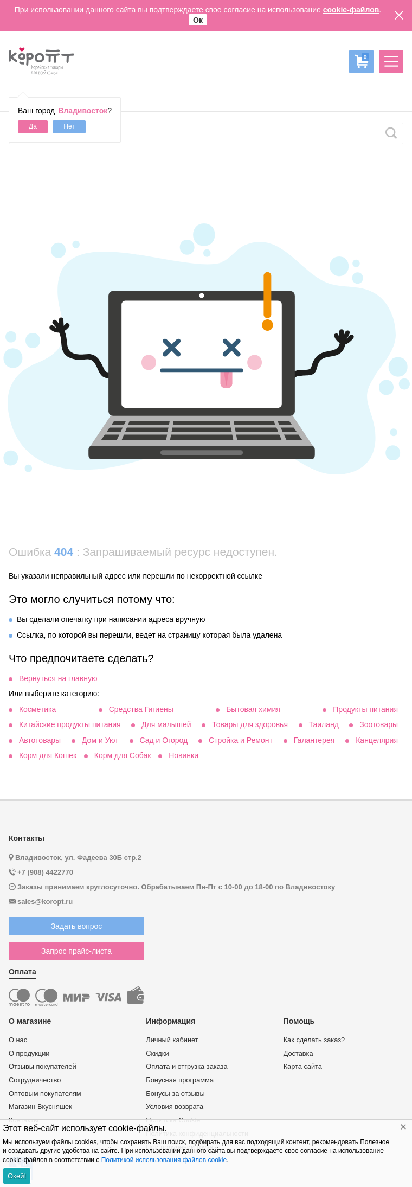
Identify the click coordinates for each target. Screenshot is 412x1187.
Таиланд (323, 724)
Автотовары (40, 740)
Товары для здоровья (250, 724)
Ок (198, 20)
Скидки (157, 1053)
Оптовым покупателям (45, 1094)
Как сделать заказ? (314, 1040)
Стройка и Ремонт (241, 740)
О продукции (29, 1053)
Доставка (298, 1053)
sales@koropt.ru (45, 901)
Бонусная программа (180, 1080)
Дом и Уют (100, 740)
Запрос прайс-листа (76, 951)
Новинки (183, 755)
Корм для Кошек (47, 755)
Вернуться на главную (58, 678)
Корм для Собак (122, 755)
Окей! (17, 1176)
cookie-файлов (351, 9)
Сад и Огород (163, 740)
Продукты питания (365, 709)
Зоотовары (378, 724)
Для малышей (166, 724)
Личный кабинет (172, 1040)
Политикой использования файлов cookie (164, 1160)
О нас (18, 1040)
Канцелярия (377, 740)
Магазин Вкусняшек (40, 1107)
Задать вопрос (76, 926)
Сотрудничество (35, 1080)
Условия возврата (174, 1107)
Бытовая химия (253, 709)
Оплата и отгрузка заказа (186, 1066)
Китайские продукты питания (70, 724)
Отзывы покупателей (42, 1066)
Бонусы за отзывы (175, 1094)
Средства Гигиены (141, 709)
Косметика (37, 709)
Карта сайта (303, 1066)
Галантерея (314, 740)
